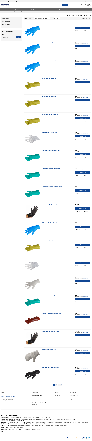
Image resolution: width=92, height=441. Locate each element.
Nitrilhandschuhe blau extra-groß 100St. (51, 60)
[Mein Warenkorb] (81, 5)
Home (2, 11)
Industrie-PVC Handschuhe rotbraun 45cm (51, 313)
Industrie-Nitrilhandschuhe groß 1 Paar (50, 295)
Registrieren (88, 5)
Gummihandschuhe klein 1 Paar (49, 78)
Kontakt (82, 1)
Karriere (72, 397)
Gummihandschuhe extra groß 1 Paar (50, 114)
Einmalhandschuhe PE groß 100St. (49, 259)
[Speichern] (78, 5)
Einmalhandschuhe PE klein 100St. (49, 132)
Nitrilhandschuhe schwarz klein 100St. (50, 367)
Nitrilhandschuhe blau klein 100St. (49, 222)
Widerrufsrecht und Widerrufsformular (40, 402)
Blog (71, 399)
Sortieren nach (38, 18)
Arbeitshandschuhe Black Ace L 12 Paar (51, 204)
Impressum (34, 404)
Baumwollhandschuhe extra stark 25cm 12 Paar (52, 277)
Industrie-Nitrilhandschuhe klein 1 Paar (51, 150)
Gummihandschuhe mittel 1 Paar (49, 96)
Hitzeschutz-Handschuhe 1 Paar (49, 349)
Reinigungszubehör (9, 11)
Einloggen (88, 4)
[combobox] (43, 5)
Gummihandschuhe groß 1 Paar (49, 240)
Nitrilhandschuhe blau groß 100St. (49, 42)
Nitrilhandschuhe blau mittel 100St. (50, 24)
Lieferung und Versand (37, 395)
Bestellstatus (58, 399)
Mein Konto (89, 1)
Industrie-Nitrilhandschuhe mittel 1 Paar (51, 168)
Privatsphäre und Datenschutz (39, 400)
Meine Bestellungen (59, 397)
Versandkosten (85, 25)
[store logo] (5, 5)
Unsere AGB (34, 399)
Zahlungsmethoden (36, 397)
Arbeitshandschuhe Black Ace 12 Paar (50, 331)
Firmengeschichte (74, 395)
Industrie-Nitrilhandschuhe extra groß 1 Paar (52, 186)
